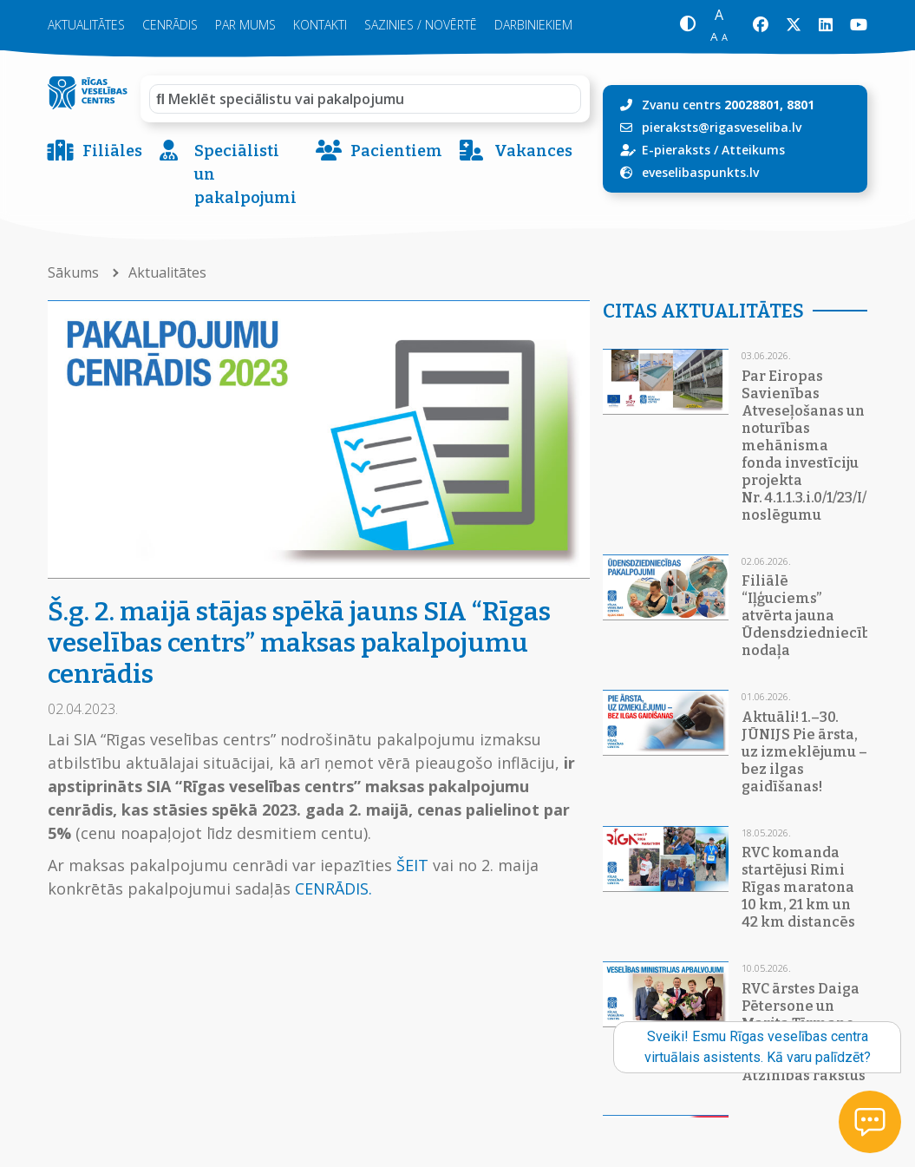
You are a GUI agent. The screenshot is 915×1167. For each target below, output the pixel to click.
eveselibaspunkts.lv (700, 172)
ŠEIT (412, 865)
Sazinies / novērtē (420, 24)
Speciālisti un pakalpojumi (228, 175)
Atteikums (753, 149)
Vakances (516, 151)
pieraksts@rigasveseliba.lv (721, 127)
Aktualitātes (86, 24)
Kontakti (320, 24)
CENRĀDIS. (333, 888)
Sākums (75, 272)
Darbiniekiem (533, 24)
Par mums (245, 24)
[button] (687, 25)
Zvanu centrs (728, 104)
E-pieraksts (676, 149)
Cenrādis (170, 24)
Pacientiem (379, 151)
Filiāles (95, 151)
